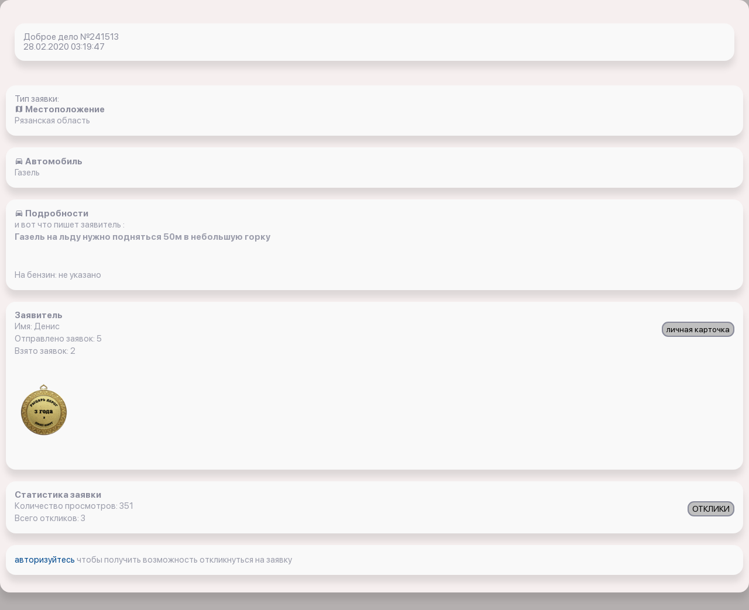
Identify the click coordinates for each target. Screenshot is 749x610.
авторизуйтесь (46, 559)
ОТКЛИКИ (711, 508)
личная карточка (698, 329)
